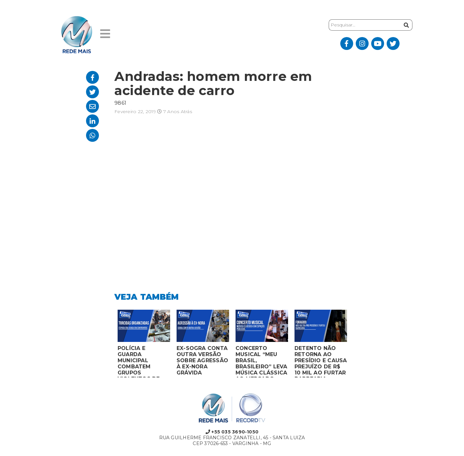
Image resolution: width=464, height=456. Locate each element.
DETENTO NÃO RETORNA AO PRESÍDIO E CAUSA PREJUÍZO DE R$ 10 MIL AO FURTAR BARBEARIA (321, 361)
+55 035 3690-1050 (232, 432)
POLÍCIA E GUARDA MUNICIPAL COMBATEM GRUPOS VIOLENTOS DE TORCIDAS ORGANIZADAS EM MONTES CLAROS (143, 361)
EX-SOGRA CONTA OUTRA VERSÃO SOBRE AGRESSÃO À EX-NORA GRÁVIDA (202, 360)
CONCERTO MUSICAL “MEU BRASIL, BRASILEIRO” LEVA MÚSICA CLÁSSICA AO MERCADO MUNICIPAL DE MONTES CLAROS (261, 361)
